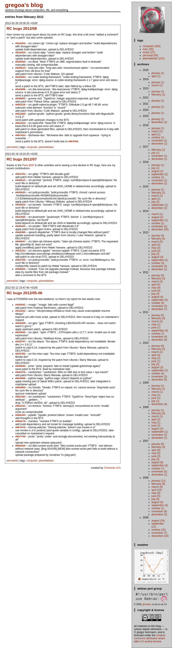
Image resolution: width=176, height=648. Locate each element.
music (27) (149, 52)
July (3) (155, 293)
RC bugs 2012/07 (22, 159)
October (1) (158, 137)
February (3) (158, 278)
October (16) (159, 529)
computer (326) (151, 46)
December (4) (159, 339)
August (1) (157, 171)
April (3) (156, 419)
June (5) (156, 496)
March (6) (157, 486)
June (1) (156, 327)
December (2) (159, 122)
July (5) (155, 364)
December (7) (159, 309)
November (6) (159, 511)
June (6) (156, 290)
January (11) (159, 480)
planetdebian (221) (154, 58)
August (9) (157, 462)
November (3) (159, 226)
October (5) (158, 303)
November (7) (159, 532)
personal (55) (150, 55)
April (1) (156, 76)
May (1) (156, 324)
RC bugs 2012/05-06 (24, 293)
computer (31, 147)
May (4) (156, 287)
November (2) (159, 376)
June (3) (156, 456)
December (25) (160, 229)
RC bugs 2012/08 (22, 28)
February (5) (158, 238)
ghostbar (146, 604)
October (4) (158, 373)
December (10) (160, 535)
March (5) (157, 241)
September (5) (160, 299)
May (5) (156, 453)
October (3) (158, 263)
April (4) (156, 355)
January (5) (158, 275)
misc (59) (148, 49)
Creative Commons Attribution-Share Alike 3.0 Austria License (149, 638)
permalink (12, 147)
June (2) (156, 425)
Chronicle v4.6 (112, 467)
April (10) (157, 489)
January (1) (158, 73)
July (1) (155, 152)
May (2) (156, 358)
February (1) (158, 94)
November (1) (159, 140)
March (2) (157, 321)
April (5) (156, 284)
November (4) (159, 336)
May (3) (156, 247)
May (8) (156, 493)
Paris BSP (28, 165)
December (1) (159, 143)
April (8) (156, 450)
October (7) (158, 333)
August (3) (157, 257)
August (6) (157, 502)
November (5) (159, 266)
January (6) (158, 345)
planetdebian (46, 147)
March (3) (157, 281)
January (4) (158, 235)
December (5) (159, 379)
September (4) (160, 330)
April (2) (156, 244)
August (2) (157, 217)
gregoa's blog (24, 5)
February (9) (158, 483)
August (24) (158, 520)
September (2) (160, 174)
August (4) (157, 296)
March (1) (157, 85)
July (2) (155, 201)
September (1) (160, 204)
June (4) (156, 250)
